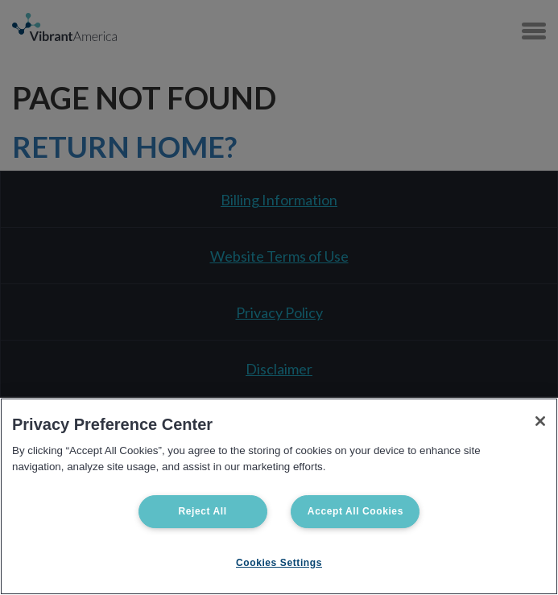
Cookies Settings (279, 562)
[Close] (540, 421)
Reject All (202, 511)
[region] (279, 496)
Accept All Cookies (355, 511)
